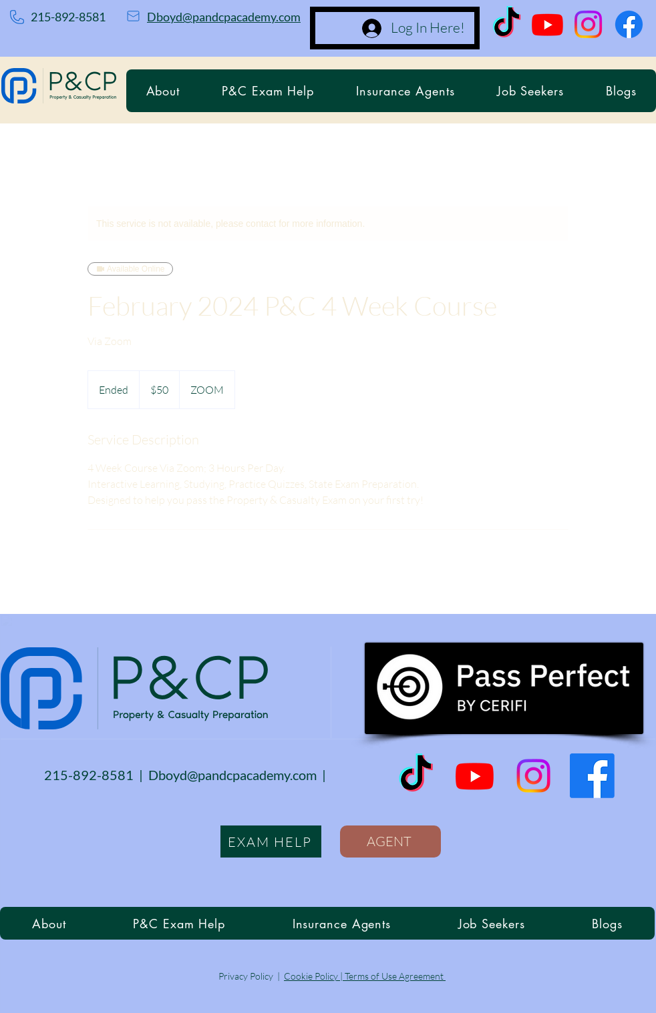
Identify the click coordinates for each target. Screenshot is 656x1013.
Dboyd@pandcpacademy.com (224, 16)
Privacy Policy (245, 976)
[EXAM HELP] (270, 841)
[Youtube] (547, 24)
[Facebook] (629, 24)
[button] (268, 90)
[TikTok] (506, 24)
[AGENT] (390, 841)
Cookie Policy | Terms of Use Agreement (365, 976)
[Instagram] (588, 24)
